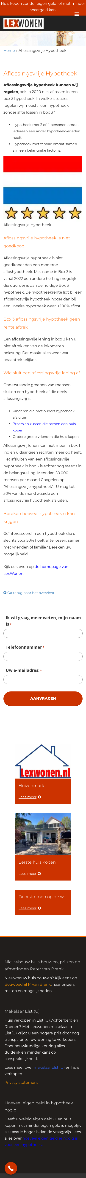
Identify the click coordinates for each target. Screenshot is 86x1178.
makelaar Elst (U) (49, 1067)
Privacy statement (21, 1082)
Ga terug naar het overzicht (28, 593)
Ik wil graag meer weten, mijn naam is (43, 621)
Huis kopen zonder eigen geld (28, 3)
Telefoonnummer (25, 647)
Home (9, 50)
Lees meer (30, 797)
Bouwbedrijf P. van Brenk (28, 984)
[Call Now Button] (11, 1168)
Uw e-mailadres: (24, 670)
